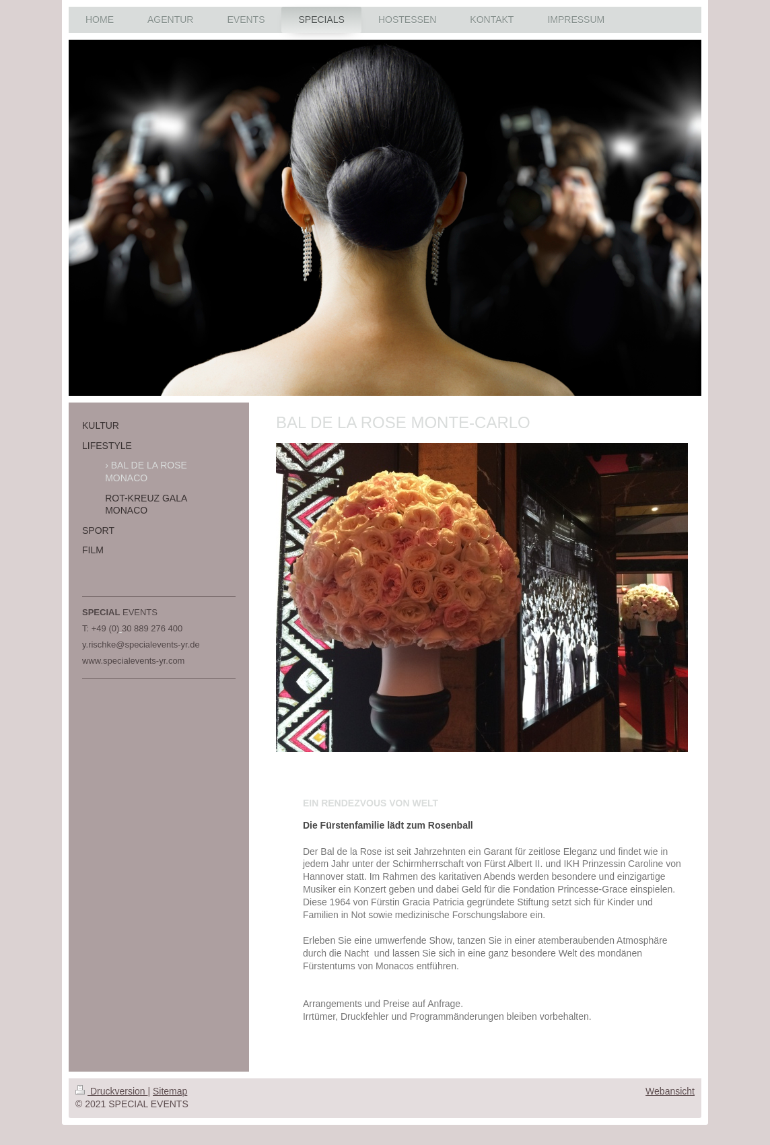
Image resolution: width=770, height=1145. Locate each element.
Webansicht (670, 1091)
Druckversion (111, 1091)
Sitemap (170, 1091)
